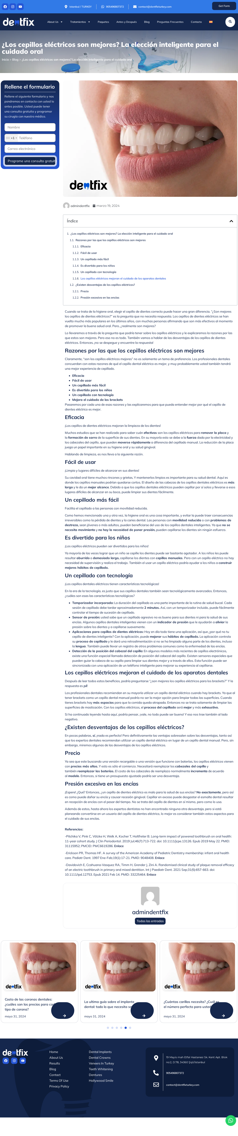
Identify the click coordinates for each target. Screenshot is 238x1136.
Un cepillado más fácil (95, 259)
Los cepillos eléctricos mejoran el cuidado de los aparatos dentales (123, 278)
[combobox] (11, 138)
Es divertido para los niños (98, 265)
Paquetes (103, 22)
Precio (85, 291)
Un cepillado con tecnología (98, 272)
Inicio (5, 59)
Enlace (119, 846)
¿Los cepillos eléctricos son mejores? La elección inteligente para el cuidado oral (122, 233)
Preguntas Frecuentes (170, 22)
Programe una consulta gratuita (32, 161)
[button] (231, 221)
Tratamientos (80, 22)
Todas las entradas (150, 921)
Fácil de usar (89, 253)
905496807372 (175, 1073)
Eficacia (86, 246)
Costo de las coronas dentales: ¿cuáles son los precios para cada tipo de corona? (31, 1004)
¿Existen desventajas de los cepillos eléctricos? (105, 285)
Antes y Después (126, 22)
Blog (147, 22)
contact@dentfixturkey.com (182, 1085)
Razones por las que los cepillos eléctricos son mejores (111, 240)
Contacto (196, 22)
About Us (55, 22)
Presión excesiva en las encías (100, 297)
